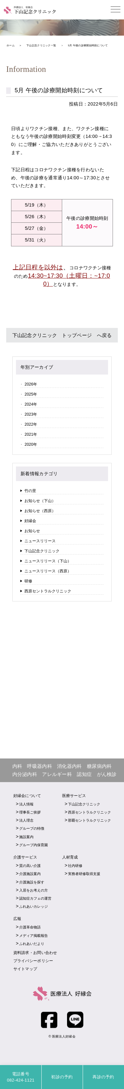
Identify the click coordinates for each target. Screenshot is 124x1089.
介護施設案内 (30, 874)
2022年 (30, 424)
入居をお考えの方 (33, 890)
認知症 (84, 774)
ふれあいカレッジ (33, 906)
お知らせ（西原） (40, 511)
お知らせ (32, 531)
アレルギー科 (57, 774)
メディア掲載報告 (33, 935)
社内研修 (75, 866)
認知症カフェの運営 (35, 898)
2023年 (30, 414)
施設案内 (26, 837)
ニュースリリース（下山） (47, 561)
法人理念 (26, 820)
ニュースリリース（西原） (47, 571)
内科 (17, 766)
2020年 (30, 444)
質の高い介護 (30, 866)
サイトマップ (25, 969)
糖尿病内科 (99, 766)
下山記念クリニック (42, 551)
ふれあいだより (31, 944)
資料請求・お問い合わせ (35, 952)
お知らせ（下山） (40, 501)
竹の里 (30, 490)
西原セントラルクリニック (47, 591)
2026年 (30, 384)
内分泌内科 (24, 774)
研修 (28, 581)
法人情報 (26, 804)
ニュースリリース (40, 541)
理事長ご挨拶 (30, 812)
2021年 (30, 434)
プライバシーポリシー (33, 961)
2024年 (30, 404)
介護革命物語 (30, 927)
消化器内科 (69, 766)
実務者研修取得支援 (84, 874)
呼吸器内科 (39, 766)
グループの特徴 (31, 828)
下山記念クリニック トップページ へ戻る (62, 335)
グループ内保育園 (33, 845)
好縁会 (30, 521)
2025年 (30, 394)
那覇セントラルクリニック (89, 820)
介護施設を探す (31, 882)
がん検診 (107, 774)
